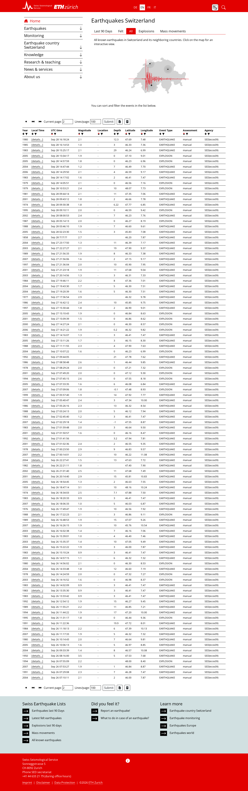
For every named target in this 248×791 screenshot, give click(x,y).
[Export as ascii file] (127, 122)
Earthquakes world (182, 733)
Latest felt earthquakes (47, 718)
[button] (37, 6)
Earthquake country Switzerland (53, 45)
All (131, 31)
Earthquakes (53, 28)
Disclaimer (43, 782)
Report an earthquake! (115, 711)
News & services (53, 69)
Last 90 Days (103, 31)
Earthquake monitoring (185, 718)
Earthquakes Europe (183, 725)
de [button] (135, 7)
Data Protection (64, 782)
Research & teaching (53, 62)
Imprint (27, 782)
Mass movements (173, 31)
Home (32, 21)
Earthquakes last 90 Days (48, 711)
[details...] (37, 139)
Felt (120, 31)
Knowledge (53, 54)
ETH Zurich (96, 782)
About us (53, 76)
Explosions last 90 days (47, 725)
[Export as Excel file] (120, 122)
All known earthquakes (46, 740)
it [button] (155, 7)
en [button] (142, 7)
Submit (108, 122)
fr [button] (149, 7)
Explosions (146, 31)
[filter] (26, 134)
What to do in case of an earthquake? (125, 718)
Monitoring (53, 35)
